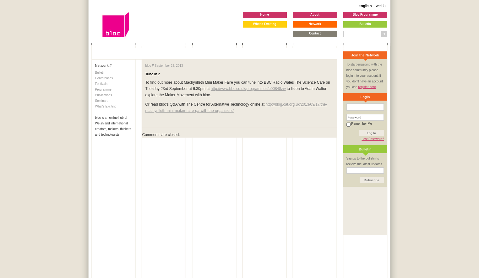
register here (367, 87)
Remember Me (359, 123)
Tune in (152, 74)
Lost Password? (373, 139)
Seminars (101, 100)
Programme (103, 89)
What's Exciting (106, 106)
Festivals (101, 84)
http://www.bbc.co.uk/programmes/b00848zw (248, 89)
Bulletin (100, 72)
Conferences (104, 78)
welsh (381, 6)
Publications (103, 95)
